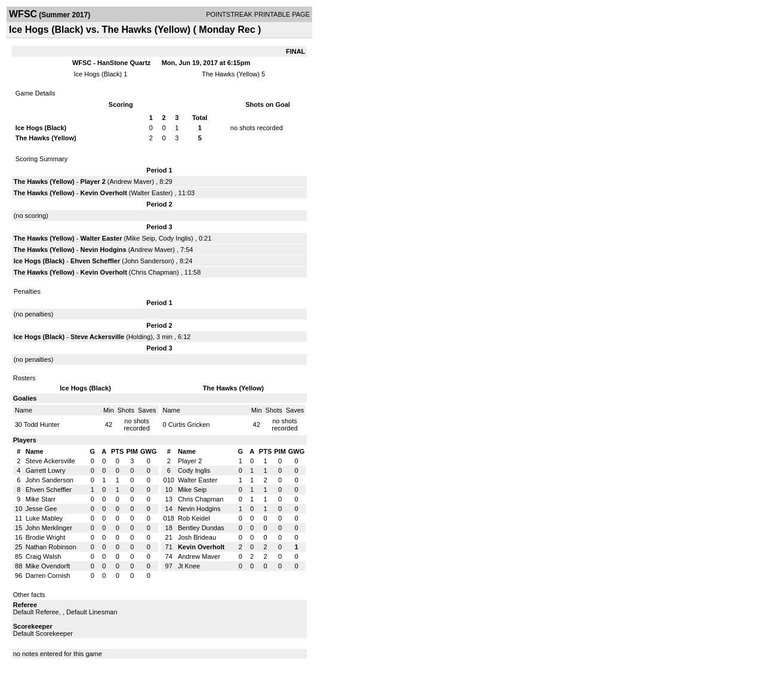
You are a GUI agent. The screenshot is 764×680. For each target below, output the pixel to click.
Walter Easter (151, 192)
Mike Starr (41, 499)
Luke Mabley (44, 518)
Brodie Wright (45, 537)
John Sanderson (148, 260)
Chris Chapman (154, 272)
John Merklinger (49, 527)
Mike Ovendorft (48, 566)
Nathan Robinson (51, 546)
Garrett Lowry (46, 470)
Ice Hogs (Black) (98, 74)
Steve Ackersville (97, 336)
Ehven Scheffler (95, 260)
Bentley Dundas (201, 527)
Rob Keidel (194, 518)
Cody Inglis (175, 238)
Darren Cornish (48, 575)
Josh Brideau (197, 537)
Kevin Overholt (104, 192)
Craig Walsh (43, 556)
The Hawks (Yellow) (231, 74)
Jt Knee (189, 566)
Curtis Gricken (189, 424)
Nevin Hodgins (104, 249)
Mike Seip (140, 238)
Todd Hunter (42, 424)
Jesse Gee (41, 508)
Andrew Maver (131, 181)
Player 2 (93, 181)
